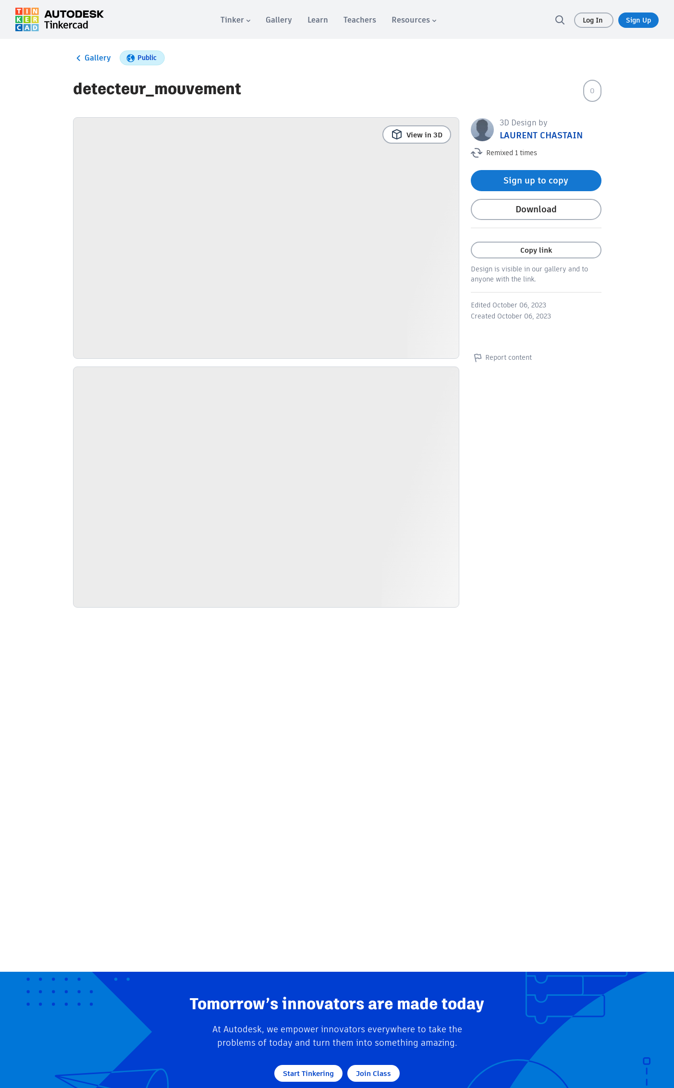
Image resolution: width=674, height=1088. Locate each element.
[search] (559, 19)
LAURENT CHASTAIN (541, 135)
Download (536, 209)
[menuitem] (235, 19)
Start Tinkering (308, 1073)
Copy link (536, 250)
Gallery (92, 58)
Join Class (373, 1073)
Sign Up (638, 20)
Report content (501, 357)
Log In (594, 20)
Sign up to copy (535, 180)
